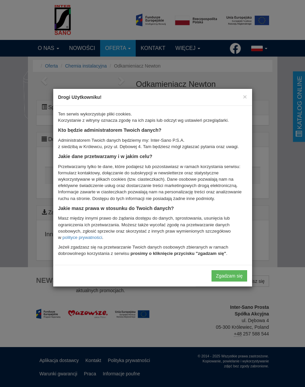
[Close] (245, 96)
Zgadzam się (229, 276)
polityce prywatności (82, 237)
